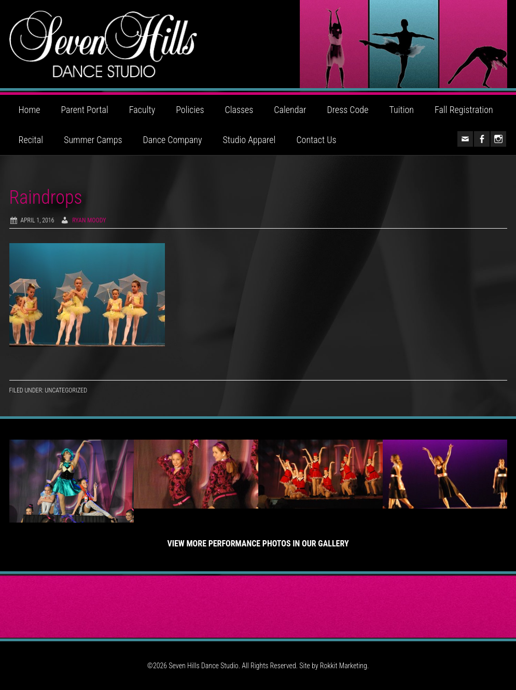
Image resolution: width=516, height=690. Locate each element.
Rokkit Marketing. (344, 665)
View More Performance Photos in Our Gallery (257, 543)
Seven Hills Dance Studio (258, 44)
